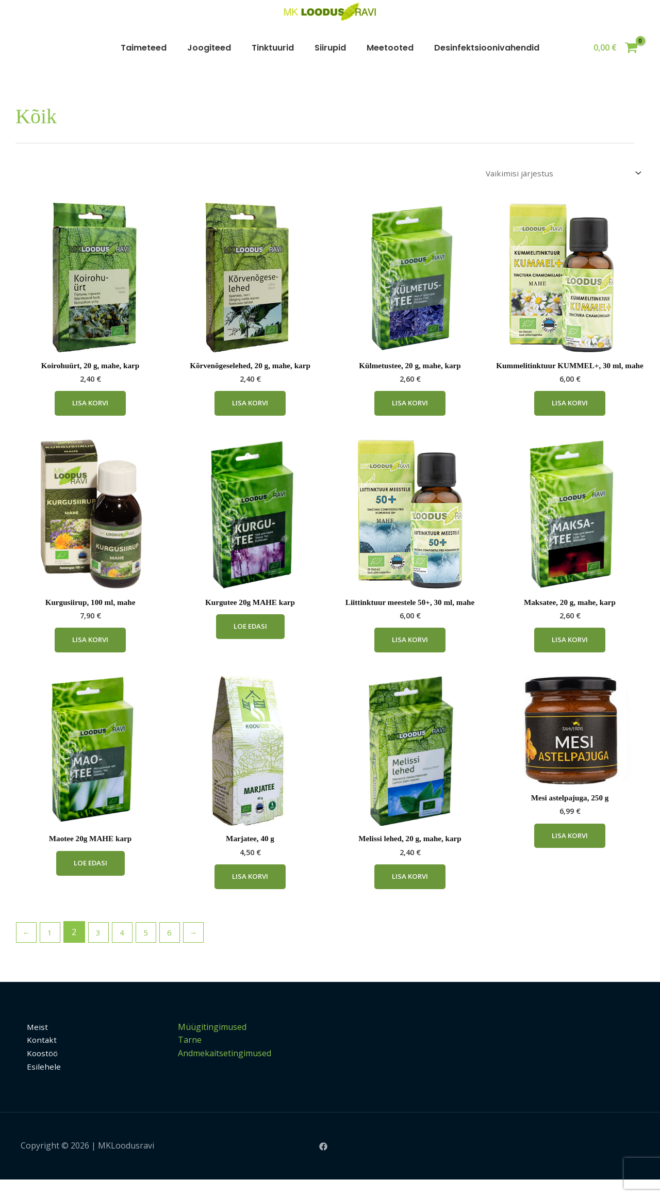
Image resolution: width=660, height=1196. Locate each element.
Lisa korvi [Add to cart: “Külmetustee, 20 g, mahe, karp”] (410, 406)
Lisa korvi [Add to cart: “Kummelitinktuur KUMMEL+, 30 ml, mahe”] (570, 415)
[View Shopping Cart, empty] (615, 48)
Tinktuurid (273, 48)
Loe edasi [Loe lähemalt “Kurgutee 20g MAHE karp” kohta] (250, 640)
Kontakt (36, 1056)
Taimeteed (144, 48)
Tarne (190, 1056)
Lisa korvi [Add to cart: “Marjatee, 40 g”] (250, 892)
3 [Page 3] (101, 948)
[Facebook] (323, 1162)
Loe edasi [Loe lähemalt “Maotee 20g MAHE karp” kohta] (90, 879)
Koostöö (37, 1069)
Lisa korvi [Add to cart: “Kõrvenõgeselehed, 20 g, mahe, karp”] (250, 406)
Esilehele (38, 1082)
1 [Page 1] (52, 948)
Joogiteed (209, 48)
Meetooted (390, 48)
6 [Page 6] (175, 948)
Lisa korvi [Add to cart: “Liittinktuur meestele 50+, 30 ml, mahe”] (410, 654)
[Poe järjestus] (560, 174)
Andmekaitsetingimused (224, 1069)
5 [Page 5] (150, 948)
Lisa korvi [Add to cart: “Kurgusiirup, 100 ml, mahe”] (90, 654)
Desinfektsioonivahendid (486, 48)
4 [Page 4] (126, 948)
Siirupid (330, 48)
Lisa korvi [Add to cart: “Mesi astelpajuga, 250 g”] (570, 851)
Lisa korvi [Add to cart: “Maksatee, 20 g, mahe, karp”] (570, 654)
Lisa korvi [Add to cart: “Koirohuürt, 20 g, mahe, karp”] (90, 406)
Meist (31, 1042)
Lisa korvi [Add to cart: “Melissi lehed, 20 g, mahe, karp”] (410, 892)
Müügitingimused (212, 1042)
